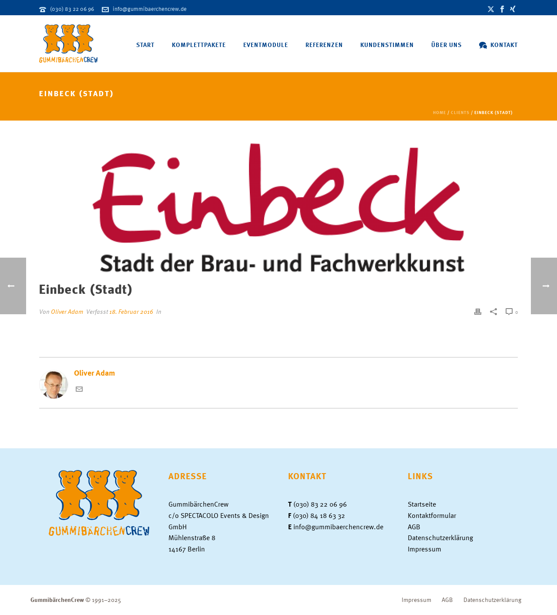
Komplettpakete (199, 44)
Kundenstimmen (387, 44)
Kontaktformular (432, 515)
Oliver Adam (67, 311)
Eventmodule (265, 44)
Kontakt (498, 44)
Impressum (424, 549)
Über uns (446, 44)
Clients (460, 112)
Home (439, 112)
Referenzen (324, 44)
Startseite (422, 504)
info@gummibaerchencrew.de (150, 8)
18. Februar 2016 (131, 311)
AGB (414, 526)
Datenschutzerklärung (440, 537)
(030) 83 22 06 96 (72, 8)
